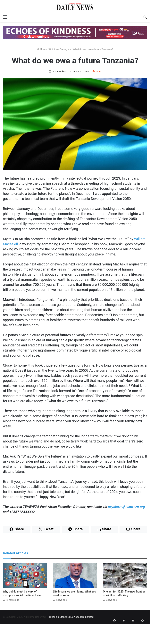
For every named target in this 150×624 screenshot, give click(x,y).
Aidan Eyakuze (59, 71)
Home (42, 49)
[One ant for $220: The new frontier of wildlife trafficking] (125, 575)
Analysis (66, 49)
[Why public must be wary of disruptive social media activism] (25, 575)
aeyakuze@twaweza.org (126, 507)
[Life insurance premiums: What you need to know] (75, 575)
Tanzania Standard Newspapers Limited (71, 616)
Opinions (54, 49)
